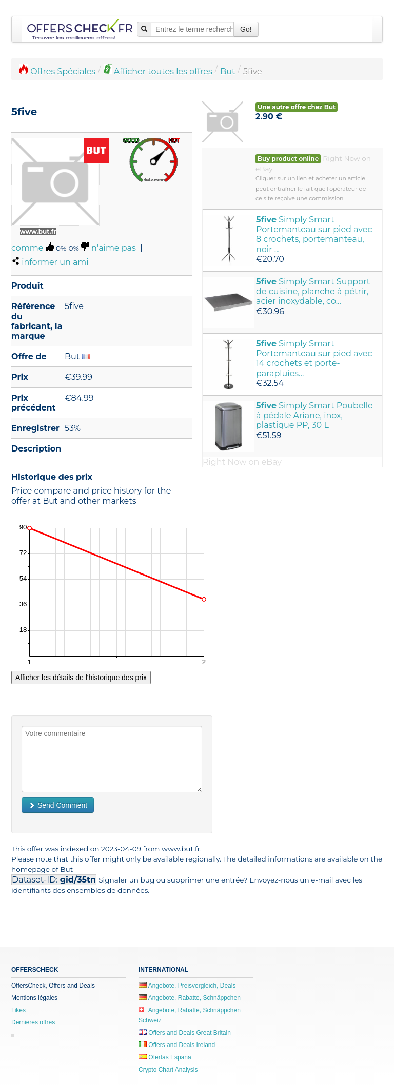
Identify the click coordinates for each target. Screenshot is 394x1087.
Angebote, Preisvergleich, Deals (187, 985)
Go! (246, 29)
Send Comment (57, 805)
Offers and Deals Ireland (177, 1045)
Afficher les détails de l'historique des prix (81, 677)
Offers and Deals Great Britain (185, 1032)
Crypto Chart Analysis (168, 1069)
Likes (18, 1010)
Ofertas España (165, 1057)
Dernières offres (33, 1022)
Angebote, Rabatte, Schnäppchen (190, 997)
